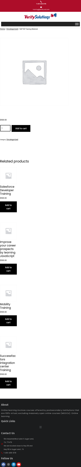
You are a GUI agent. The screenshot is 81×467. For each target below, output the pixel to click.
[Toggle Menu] (77, 24)
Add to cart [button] (8, 207)
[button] (40, 427)
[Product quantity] (5, 128)
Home (2, 29)
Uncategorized (12, 29)
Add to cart (21, 128)
